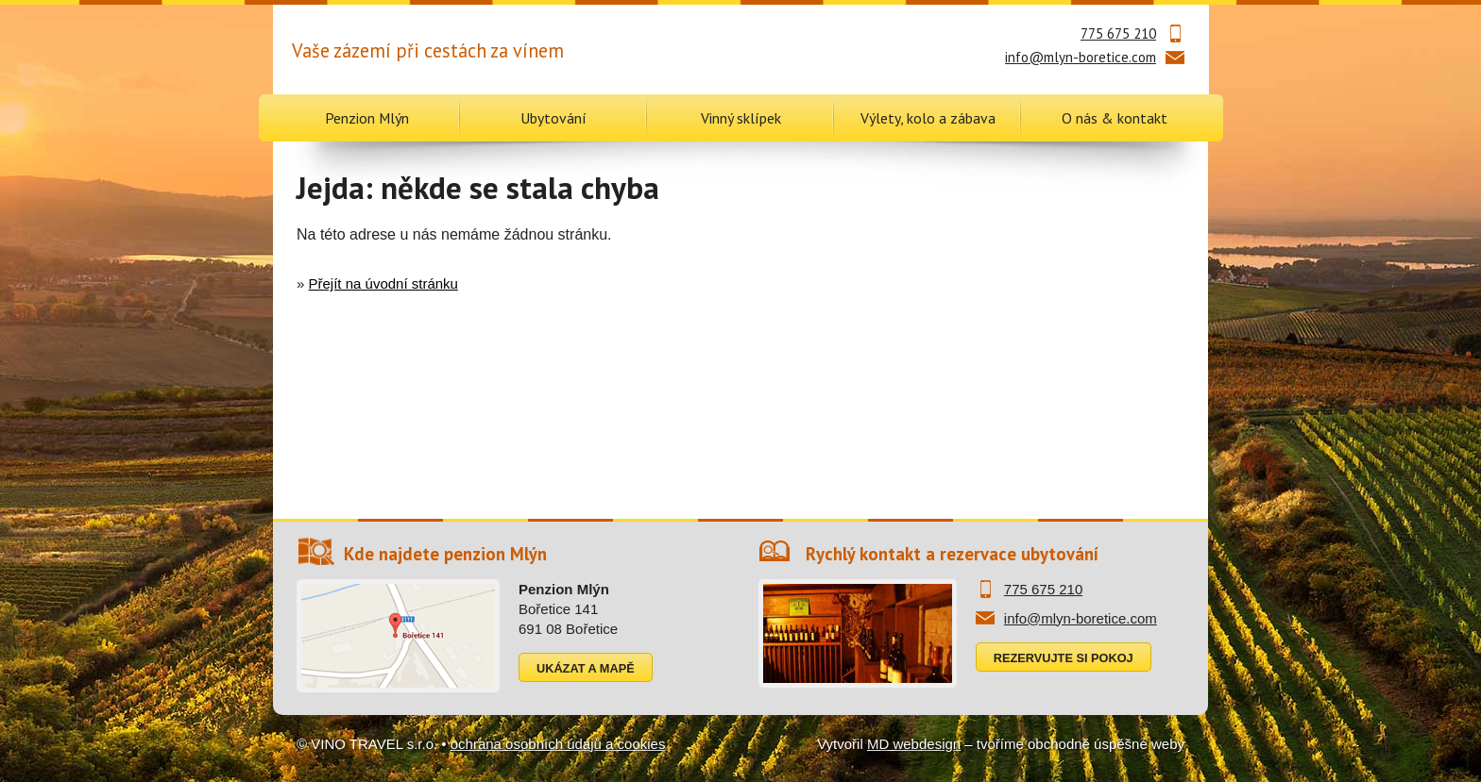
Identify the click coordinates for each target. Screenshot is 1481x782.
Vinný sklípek (741, 117)
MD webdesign (914, 744)
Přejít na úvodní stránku (383, 283)
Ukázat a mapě (585, 668)
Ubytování (553, 117)
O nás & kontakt (1114, 117)
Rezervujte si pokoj (1063, 658)
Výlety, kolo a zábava (928, 117)
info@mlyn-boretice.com (1080, 57)
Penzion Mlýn (367, 117)
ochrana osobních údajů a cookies (558, 744)
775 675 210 (1118, 33)
